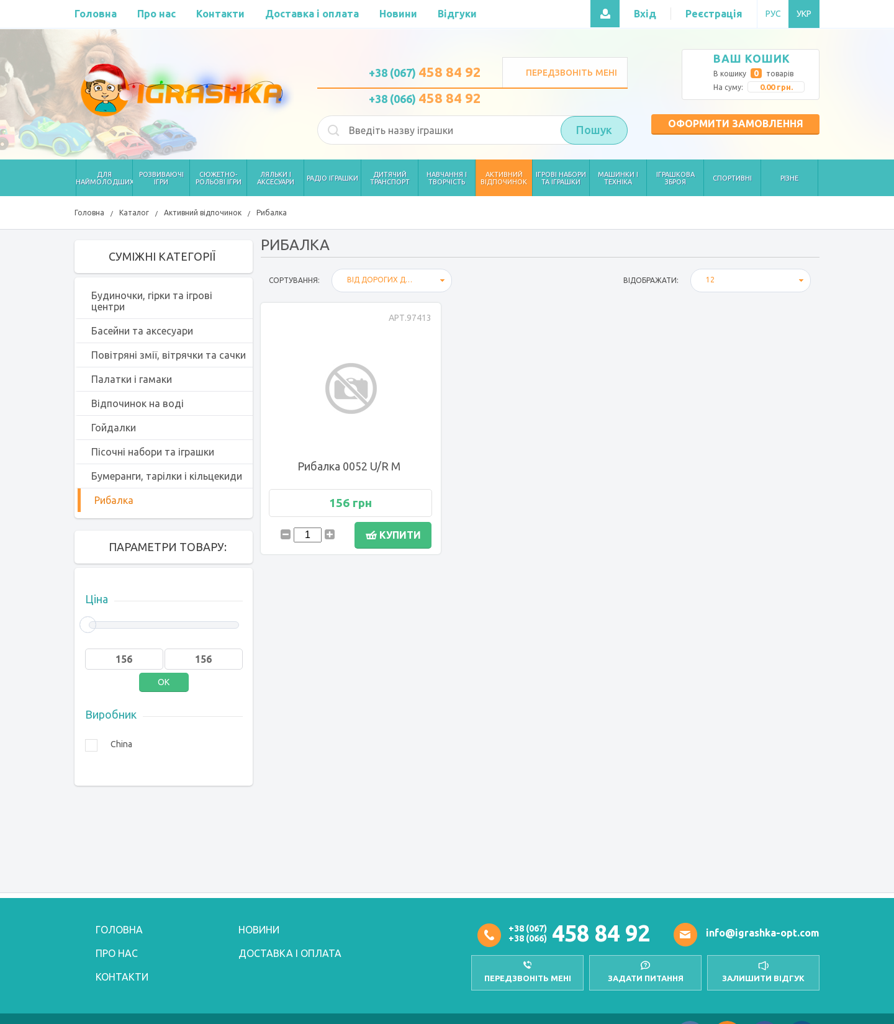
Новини (258, 929)
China (121, 744)
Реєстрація (714, 13)
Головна (89, 213)
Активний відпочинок (203, 213)
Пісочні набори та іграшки (152, 451)
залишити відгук (763, 978)
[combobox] (392, 280)
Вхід (645, 13)
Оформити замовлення (735, 123)
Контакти (122, 976)
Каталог (134, 213)
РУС (773, 14)
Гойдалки (113, 427)
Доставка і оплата (289, 953)
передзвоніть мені (527, 978)
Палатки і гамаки (131, 379)
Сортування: (294, 280)
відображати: (651, 280)
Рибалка (271, 213)
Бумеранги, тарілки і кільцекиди (166, 476)
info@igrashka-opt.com (763, 932)
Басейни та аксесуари (142, 330)
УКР (804, 14)
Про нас (117, 953)
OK (163, 682)
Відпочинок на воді (137, 403)
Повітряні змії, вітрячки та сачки (168, 355)
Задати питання (646, 978)
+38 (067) (425, 72)
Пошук (594, 130)
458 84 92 (601, 933)
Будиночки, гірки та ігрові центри (151, 301)
